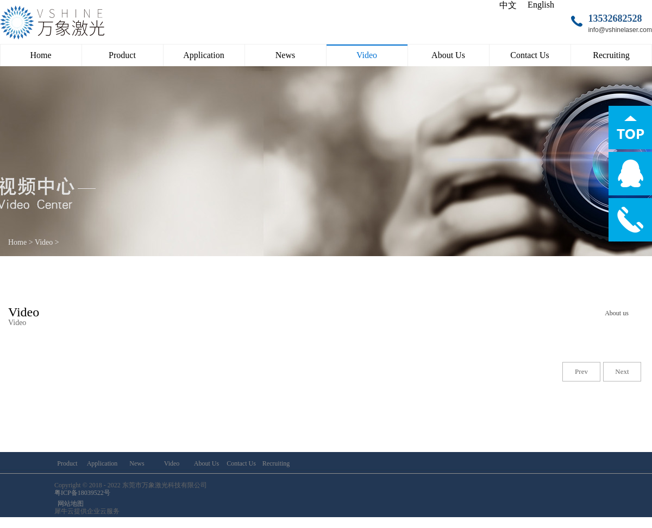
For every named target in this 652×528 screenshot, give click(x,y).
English (541, 4)
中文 (508, 5)
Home (40, 55)
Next (622, 371)
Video (44, 242)
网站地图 (69, 503)
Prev (581, 371)
